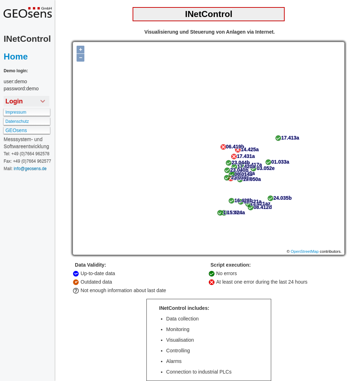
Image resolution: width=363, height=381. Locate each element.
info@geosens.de (30, 168)
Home (16, 56)
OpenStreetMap (305, 251)
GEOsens (16, 130)
